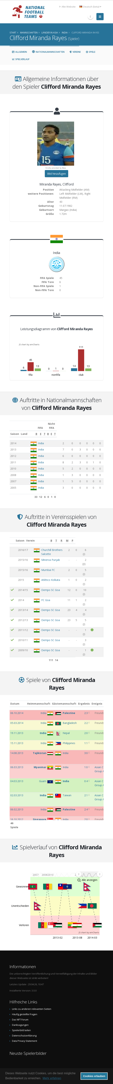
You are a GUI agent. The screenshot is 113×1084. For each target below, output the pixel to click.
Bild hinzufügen (56, 173)
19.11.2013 (16, 729)
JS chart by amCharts (29, 344)
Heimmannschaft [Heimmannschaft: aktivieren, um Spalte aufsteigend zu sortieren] (41, 699)
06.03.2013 (16, 763)
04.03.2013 (16, 777)
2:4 (86, 805)
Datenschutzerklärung (24, 1027)
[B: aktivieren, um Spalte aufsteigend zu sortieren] (62, 430)
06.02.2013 (16, 805)
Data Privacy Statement (24, 1032)
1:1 (86, 739)
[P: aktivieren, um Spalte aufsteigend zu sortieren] (101, 537)
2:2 (86, 719)
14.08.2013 (16, 749)
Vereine (75, 51)
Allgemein (19, 51)
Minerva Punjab (44, 552)
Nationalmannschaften (48, 51)
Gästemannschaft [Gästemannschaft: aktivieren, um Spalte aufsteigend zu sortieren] (67, 699)
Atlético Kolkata (44, 568)
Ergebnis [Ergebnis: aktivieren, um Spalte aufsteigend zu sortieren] (87, 699)
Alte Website (67, 6)
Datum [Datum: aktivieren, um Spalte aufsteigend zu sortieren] (14, 699)
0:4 (86, 777)
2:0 (86, 729)
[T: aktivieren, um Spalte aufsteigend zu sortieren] (76, 430)
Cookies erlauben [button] (94, 1076)
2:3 (86, 709)
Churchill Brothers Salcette (51, 546)
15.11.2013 (16, 739)
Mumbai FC (42, 562)
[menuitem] (89, 866)
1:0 (86, 763)
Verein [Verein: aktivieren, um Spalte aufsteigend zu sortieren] (31, 536)
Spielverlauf (20, 59)
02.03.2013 (16, 791)
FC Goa (39, 581)
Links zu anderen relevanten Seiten (31, 1000)
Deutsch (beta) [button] (90, 6)
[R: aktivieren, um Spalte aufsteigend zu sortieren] (87, 537)
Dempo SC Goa (44, 575)
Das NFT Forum (20, 1011)
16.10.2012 (16, 815)
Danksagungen (20, 1016)
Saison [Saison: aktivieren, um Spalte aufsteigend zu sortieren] (14, 430)
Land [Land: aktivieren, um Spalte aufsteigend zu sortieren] (33, 430)
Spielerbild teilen (21, 1022)
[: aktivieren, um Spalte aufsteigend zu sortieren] (12, 537)
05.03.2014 (16, 719)
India (40, 439)
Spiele (90, 51)
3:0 (86, 749)
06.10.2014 (16, 709)
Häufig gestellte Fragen (24, 1006)
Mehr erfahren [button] (52, 1078)
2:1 (86, 791)
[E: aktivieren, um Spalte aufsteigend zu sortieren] (69, 430)
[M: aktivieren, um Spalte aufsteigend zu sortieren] (95, 537)
